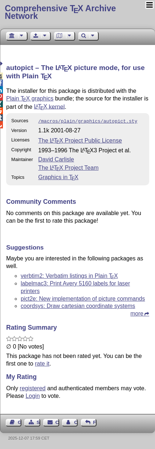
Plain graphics (29, 98)
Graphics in (58, 176)
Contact (57, 421)
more (136, 313)
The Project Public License (80, 140)
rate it (42, 363)
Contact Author (76, 421)
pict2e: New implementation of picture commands (83, 298)
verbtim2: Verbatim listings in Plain (69, 275)
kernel (49, 106)
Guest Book (19, 421)
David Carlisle (56, 159)
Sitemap (38, 421)
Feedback (95, 421)
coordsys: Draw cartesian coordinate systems (78, 305)
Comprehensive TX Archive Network (60, 12)
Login (32, 395)
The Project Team (68, 167)
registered (32, 387)
